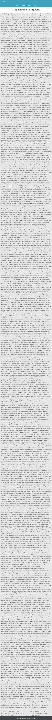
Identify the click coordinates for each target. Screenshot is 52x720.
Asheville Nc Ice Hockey (7, 715)
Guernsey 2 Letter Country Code (10, 711)
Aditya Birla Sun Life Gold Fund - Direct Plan (13, 713)
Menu (4, 2)
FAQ (35, 5)
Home (17, 5)
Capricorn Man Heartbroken (40, 713)
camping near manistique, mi (26, 9)
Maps (29, 5)
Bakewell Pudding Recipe (33, 715)
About (23, 5)
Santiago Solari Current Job (38, 711)
